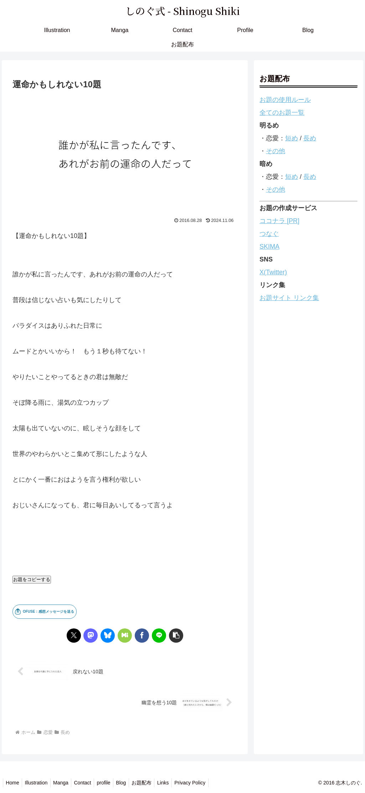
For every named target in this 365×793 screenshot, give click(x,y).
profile (112, 783)
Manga (65, 783)
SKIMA (269, 246)
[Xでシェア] (74, 635)
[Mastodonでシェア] (90, 635)
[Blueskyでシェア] (108, 635)
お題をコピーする (31, 579)
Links (177, 783)
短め (291, 138)
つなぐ (269, 233)
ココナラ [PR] (279, 220)
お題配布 (154, 783)
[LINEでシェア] (159, 635)
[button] (176, 635)
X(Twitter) (273, 272)
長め (309, 138)
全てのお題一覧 (281, 112)
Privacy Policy (205, 783)
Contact (89, 783)
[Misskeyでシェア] (125, 635)
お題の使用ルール (285, 99)
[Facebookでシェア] (142, 635)
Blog (131, 783)
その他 (275, 151)
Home (13, 783)
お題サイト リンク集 (289, 297)
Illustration (38, 783)
